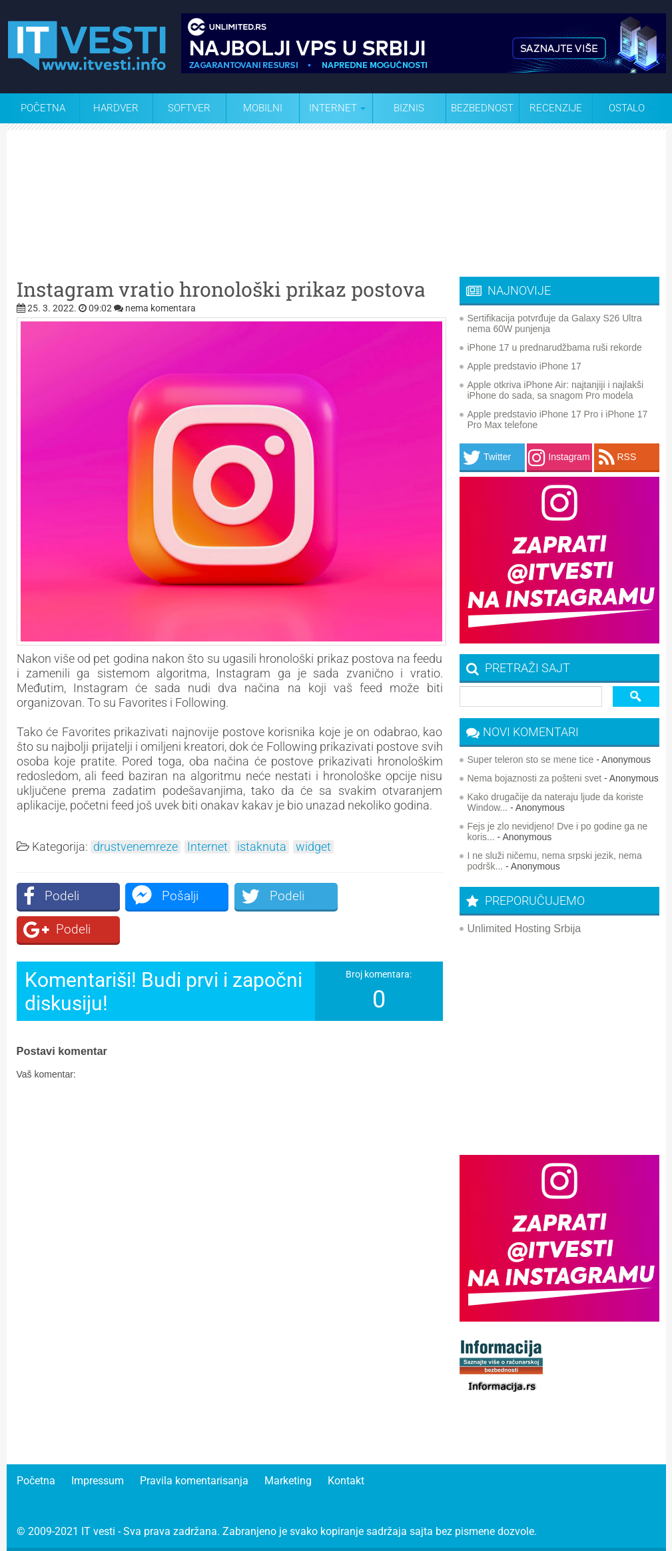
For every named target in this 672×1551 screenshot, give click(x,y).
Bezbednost (482, 108)
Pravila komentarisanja (194, 1480)
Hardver (116, 108)
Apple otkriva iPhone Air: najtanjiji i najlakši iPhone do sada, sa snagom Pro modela (556, 390)
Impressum (97, 1480)
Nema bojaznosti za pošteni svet (535, 778)
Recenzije (555, 108)
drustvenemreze (135, 847)
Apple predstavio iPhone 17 (524, 366)
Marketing (288, 1480)
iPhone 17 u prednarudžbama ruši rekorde (555, 347)
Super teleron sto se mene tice (531, 759)
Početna (43, 108)
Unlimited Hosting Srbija (524, 928)
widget (313, 847)
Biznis (409, 108)
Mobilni (262, 108)
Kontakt (346, 1480)
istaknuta (261, 847)
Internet (207, 847)
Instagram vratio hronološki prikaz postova (221, 289)
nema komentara (160, 308)
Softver (189, 108)
